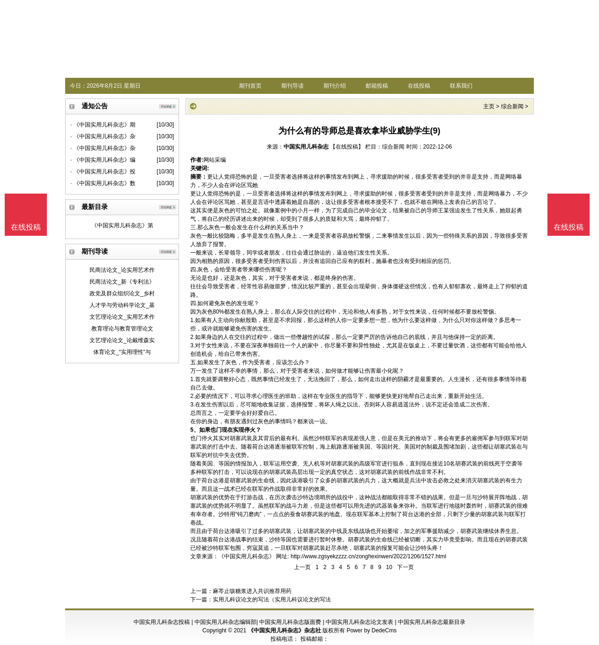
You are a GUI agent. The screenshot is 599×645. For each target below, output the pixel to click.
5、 (194, 430)
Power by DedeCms (371, 630)
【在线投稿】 (347, 146)
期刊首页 (250, 85)
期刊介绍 (334, 85)
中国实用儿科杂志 (306, 146)
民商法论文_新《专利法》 (122, 281)
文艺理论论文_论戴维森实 (122, 340)
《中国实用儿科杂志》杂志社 (284, 630)
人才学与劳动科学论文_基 (122, 305)
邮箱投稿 (377, 85)
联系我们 (461, 85)
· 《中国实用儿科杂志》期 (102, 124)
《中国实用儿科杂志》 (246, 556)
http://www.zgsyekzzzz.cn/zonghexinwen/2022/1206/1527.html (368, 556)
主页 (488, 106)
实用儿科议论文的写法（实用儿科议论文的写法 (272, 599)
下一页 (405, 567)
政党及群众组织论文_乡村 (122, 293)
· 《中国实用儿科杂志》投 (102, 171)
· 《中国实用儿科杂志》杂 (102, 136)
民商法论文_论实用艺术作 (122, 270)
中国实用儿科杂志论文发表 (359, 622)
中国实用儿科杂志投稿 (162, 622)
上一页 (302, 567)
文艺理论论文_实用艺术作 (122, 317)
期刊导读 (292, 85)
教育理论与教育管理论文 (122, 328)
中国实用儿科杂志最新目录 (431, 622)
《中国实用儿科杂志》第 (122, 225)
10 (389, 567)
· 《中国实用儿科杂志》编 (102, 160)
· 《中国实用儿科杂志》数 (102, 183)
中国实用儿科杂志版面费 (290, 622)
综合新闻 (512, 106)
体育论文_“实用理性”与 (122, 352)
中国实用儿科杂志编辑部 (225, 622)
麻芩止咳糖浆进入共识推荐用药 (252, 591)
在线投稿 (419, 85)
